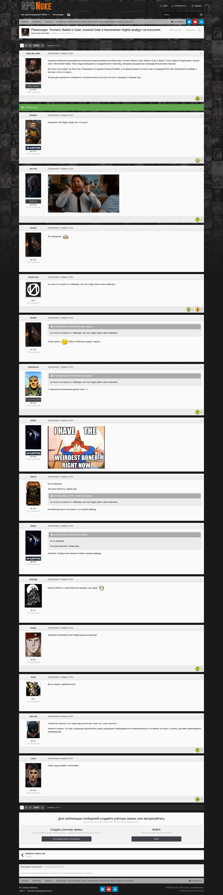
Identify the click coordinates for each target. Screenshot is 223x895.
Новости (70, 33)
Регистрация (58, 15)
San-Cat (33, 716)
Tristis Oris (33, 277)
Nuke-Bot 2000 (43, 33)
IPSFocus (34, 888)
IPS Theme (23, 888)
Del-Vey (33, 169)
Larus (33, 758)
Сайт (165, 6)
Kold (33, 677)
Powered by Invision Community (192, 891)
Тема (22, 891)
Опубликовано (60, 53)
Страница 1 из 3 (54, 45)
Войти (156, 839)
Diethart (33, 115)
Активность (180, 6)
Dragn (33, 628)
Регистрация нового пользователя (66, 839)
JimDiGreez (33, 367)
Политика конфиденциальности (39, 891)
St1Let (33, 477)
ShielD (33, 228)
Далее (36, 45)
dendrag (33, 579)
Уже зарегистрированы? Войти (35, 15)
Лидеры (198, 6)
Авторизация (177, 30)
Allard (33, 420)
